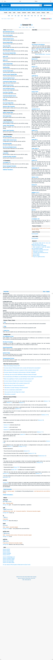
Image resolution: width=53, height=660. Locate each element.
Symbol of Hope (6, 353)
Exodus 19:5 (34, 160)
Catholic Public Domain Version (9, 140)
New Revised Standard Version (9, 147)
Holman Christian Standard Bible (10, 74)
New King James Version (8, 49)
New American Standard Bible (9, 53)
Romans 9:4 (34, 184)
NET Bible (5, 99)
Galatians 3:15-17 (35, 192)
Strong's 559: (6, 512)
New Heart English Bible (8, 103)
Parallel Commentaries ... (8, 494)
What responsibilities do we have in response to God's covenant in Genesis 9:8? (21, 370)
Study (27, 27)
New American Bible (7, 143)
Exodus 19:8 (16, 467)
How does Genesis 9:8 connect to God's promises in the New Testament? (20, 372)
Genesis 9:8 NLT (6, 550)
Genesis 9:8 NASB (7, 553)
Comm (30, 27)
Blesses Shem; (36, 255)
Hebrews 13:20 (35, 177)
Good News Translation (8, 92)
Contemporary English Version (9, 81)
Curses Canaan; (36, 254)
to (43, 48)
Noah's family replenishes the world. (41, 249)
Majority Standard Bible (8, 112)
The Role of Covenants (8, 342)
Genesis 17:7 (34, 66)
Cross (23, 27)
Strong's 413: (6, 520)
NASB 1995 (5, 56)
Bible (2, 18)
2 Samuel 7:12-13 (22, 446)
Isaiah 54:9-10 (35, 75)
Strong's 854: (6, 544)
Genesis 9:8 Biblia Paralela (9, 558)
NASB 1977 (5, 60)
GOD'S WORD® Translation (9, 88)
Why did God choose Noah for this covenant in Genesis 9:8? (17, 383)
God (5, 322)
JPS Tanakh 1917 (6, 162)
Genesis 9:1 (21, 402)
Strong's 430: (6, 504)
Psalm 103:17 (14, 469)
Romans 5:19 (38, 473)
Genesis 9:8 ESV (6, 552)
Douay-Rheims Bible (7, 136)
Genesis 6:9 (40, 420)
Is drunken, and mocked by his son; (40, 252)
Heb (33, 27)
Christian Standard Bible (8, 71)
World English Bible (7, 116)
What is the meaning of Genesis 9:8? (12, 365)
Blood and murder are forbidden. (39, 245)
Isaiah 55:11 (18, 408)
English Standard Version (8, 38)
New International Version (8, 31)
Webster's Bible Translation (9, 106)
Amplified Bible (6, 67)
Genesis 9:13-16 (32, 453)
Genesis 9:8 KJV (6, 554)
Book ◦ (44, 291)
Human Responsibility (7, 347)
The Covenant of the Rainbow (38, 44)
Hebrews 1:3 (9, 402)
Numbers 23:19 (45, 414)
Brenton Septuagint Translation (9, 166)
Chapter (48, 291)
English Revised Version (8, 85)
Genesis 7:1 (6, 427)
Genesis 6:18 (34, 59)
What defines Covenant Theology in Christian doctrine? (16, 387)
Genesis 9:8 (5, 482)
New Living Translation (8, 35)
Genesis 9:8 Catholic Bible (8, 562)
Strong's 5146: (6, 528)
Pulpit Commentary (7, 489)
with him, (36, 50)
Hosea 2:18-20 (35, 91)
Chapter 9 (8, 18)
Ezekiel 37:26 (35, 130)
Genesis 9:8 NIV (6, 549)
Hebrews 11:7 (40, 432)
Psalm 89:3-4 (34, 139)
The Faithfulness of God (8, 336)
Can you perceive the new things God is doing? (14, 392)
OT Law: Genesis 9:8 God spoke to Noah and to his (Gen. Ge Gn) (16, 564)
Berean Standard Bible (8, 42)
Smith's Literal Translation (8, 130)
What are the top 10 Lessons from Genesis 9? (14, 385)
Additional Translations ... (8, 169)
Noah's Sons (6, 330)
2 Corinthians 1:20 (35, 219)
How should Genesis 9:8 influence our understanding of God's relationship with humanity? (23, 376)
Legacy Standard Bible (8, 63)
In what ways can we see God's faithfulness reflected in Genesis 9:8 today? (20, 374)
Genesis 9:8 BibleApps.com (9, 557)
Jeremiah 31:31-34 (36, 109)
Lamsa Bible (5, 153)
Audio (20, 27)
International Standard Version (9, 95)
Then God (38, 48)
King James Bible (7, 46)
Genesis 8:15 (6, 429)
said (42, 48)
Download (48, 54)
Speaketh (36, 233)
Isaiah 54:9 (22, 434)
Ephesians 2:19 (6, 477)
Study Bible (6, 291)
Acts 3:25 (34, 209)
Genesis (5, 18)
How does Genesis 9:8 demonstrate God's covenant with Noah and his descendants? (22, 368)
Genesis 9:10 (6, 473)
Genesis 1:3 (46, 401)
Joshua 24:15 (39, 462)
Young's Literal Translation (8, 125)
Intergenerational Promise (8, 358)
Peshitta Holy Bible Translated (9, 156)
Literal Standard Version (8, 122)
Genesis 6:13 (6, 424)
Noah (45, 48)
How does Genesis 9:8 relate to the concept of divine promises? (18, 381)
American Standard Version (9, 78)
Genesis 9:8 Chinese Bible (8, 559)
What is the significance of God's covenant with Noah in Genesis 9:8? (19, 378)
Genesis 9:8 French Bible (8, 561)
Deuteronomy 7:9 (35, 168)
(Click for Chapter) (9, 29)
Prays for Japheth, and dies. (39, 256)
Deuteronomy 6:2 (42, 455)
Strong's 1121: (6, 536)
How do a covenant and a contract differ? (13, 389)
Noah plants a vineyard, (38, 251)
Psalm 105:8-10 (35, 148)
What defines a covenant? (10, 394)
